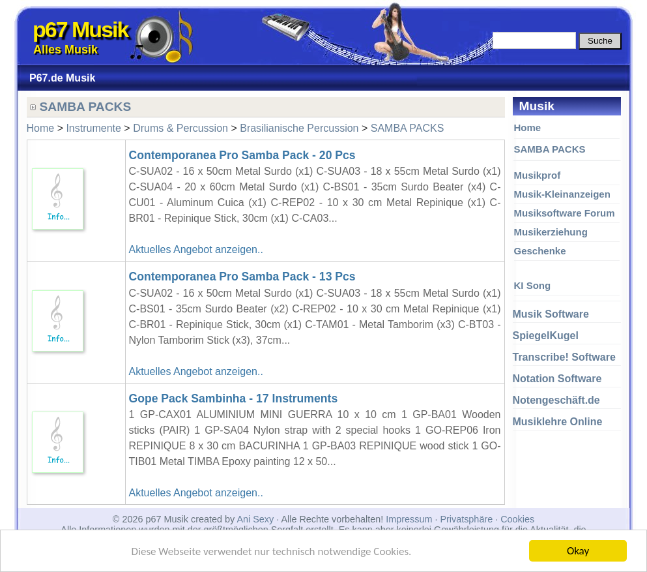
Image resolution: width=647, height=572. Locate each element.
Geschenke (540, 250)
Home (527, 127)
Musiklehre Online (558, 421)
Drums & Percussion (180, 128)
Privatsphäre (466, 519)
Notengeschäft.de (556, 400)
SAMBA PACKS (550, 149)
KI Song (532, 285)
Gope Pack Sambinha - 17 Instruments (233, 398)
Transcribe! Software (564, 357)
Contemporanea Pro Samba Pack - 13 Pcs (242, 276)
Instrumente (93, 128)
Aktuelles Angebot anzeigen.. (196, 249)
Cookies (517, 519)
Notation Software (557, 378)
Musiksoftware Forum (564, 212)
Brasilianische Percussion (299, 128)
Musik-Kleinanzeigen (562, 194)
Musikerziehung (551, 231)
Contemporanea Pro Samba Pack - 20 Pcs (242, 155)
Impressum (409, 519)
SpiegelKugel (546, 335)
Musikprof (537, 175)
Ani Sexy (255, 519)
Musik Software (551, 314)
